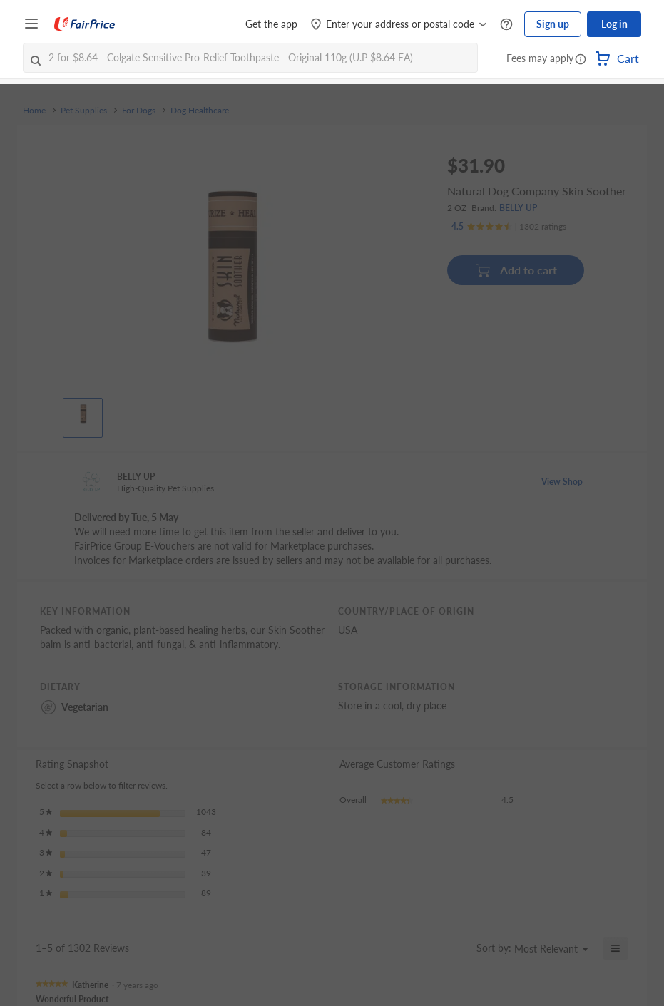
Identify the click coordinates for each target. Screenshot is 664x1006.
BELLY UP (518, 207)
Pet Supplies (84, 110)
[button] (580, 59)
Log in (614, 24)
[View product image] (82, 414)
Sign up (552, 24)
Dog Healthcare (199, 110)
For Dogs (138, 110)
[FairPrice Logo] (85, 24)
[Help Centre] (506, 24)
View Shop (562, 481)
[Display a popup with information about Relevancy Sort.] (457, 948)
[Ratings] (509, 226)
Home (34, 110)
